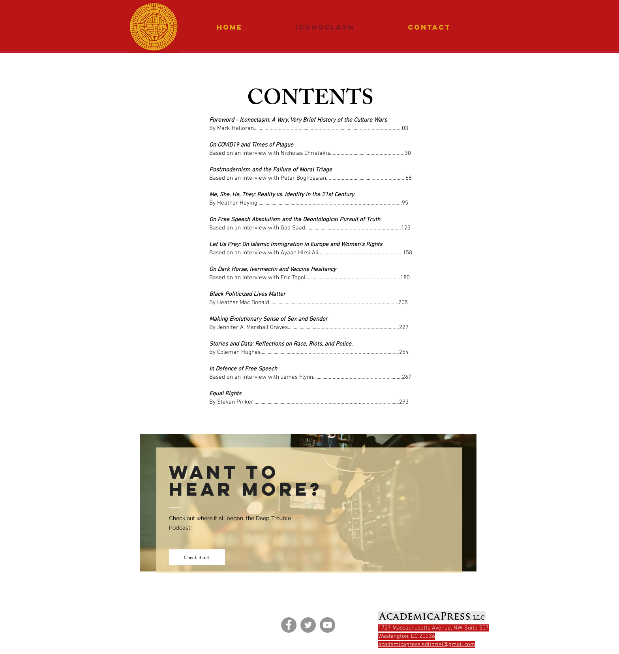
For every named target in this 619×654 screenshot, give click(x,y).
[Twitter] (308, 625)
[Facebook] (288, 625)
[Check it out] (197, 557)
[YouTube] (327, 625)
